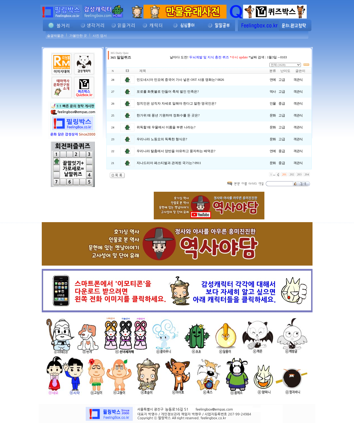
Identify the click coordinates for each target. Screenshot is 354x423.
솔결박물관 (55, 36)
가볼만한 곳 (78, 36)
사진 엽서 (100, 36)
